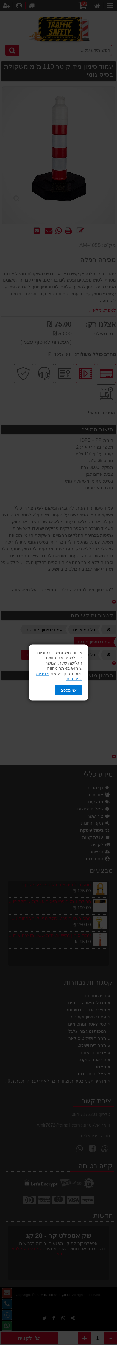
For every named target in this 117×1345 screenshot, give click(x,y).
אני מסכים (68, 690)
